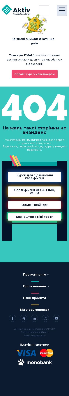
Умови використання (35, 335)
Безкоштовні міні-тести (34, 217)
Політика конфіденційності (34, 332)
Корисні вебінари (34, 205)
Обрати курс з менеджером (34, 74)
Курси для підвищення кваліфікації (34, 176)
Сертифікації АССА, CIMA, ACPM (34, 191)
